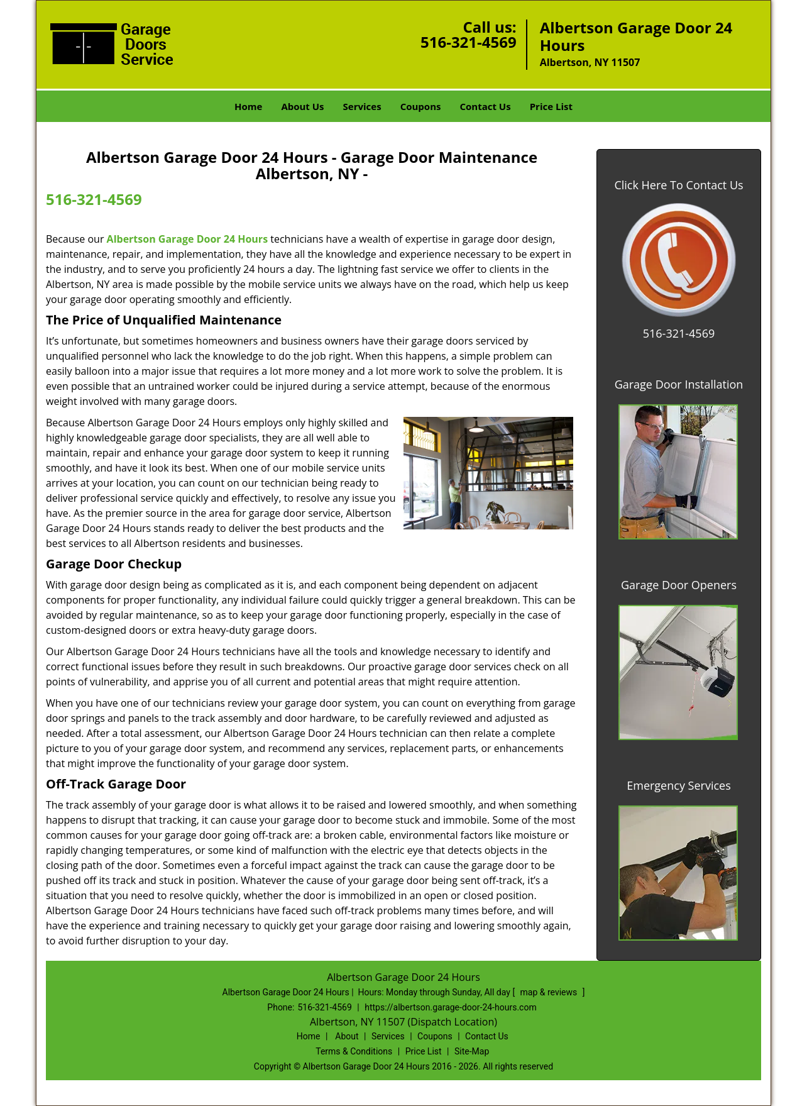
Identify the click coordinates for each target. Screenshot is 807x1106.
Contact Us (484, 106)
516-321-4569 (468, 41)
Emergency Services (679, 785)
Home (248, 106)
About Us (302, 106)
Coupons (420, 106)
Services (362, 106)
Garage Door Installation (679, 384)
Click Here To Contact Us (678, 184)
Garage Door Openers (679, 584)
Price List (551, 106)
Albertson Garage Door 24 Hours (187, 239)
